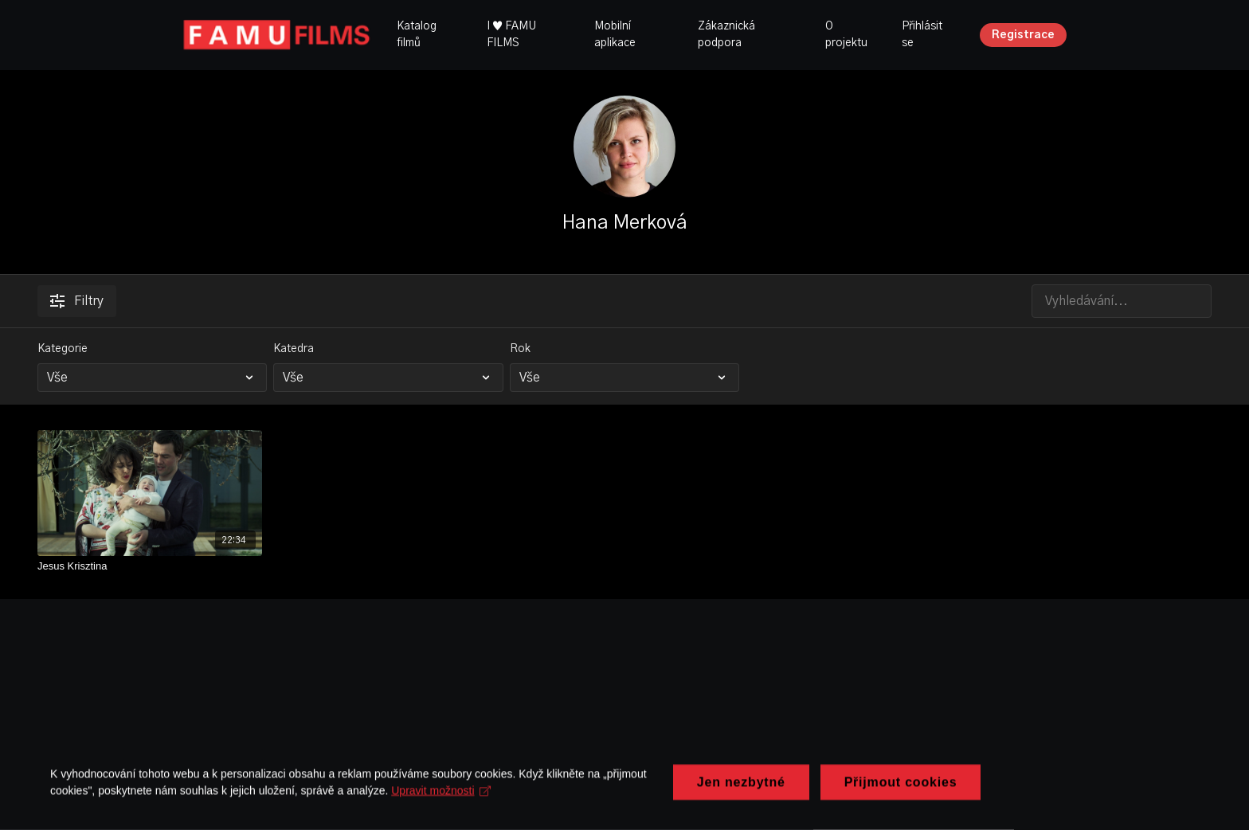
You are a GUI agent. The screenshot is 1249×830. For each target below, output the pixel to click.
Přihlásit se (922, 35)
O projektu (846, 35)
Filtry (77, 301)
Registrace (1023, 35)
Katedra (293, 348)
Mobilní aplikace (615, 35)
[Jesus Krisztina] (149, 566)
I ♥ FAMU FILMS (511, 35)
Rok (520, 348)
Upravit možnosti (446, 789)
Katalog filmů (417, 35)
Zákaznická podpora (726, 35)
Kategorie (62, 348)
